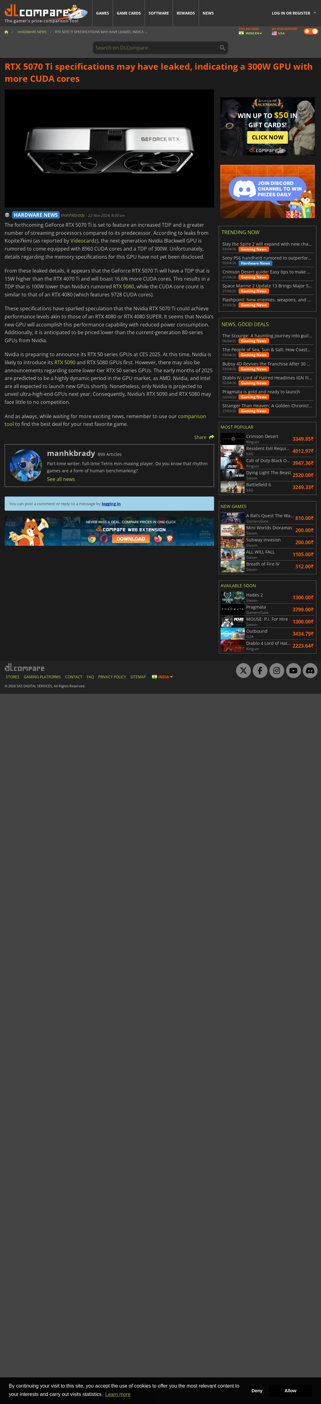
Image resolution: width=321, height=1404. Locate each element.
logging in (111, 503)
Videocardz (83, 240)
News (208, 13)
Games (102, 13)
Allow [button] (290, 1390)
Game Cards (129, 13)
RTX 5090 (64, 362)
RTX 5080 (123, 286)
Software (159, 13)
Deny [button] (256, 1390)
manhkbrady (73, 215)
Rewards (186, 13)
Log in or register (291, 13)
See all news (61, 479)
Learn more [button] (118, 1394)
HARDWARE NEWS (36, 215)
